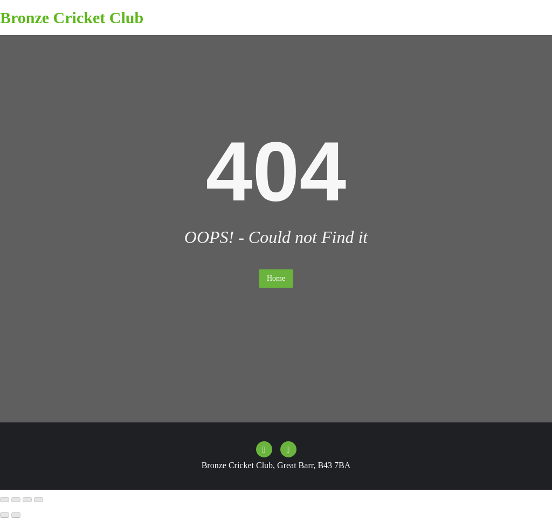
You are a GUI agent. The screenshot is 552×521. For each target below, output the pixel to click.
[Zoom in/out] (4, 500)
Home (276, 278)
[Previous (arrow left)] (4, 515)
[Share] (27, 500)
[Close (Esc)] (38, 500)
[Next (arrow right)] (15, 515)
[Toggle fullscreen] (15, 500)
